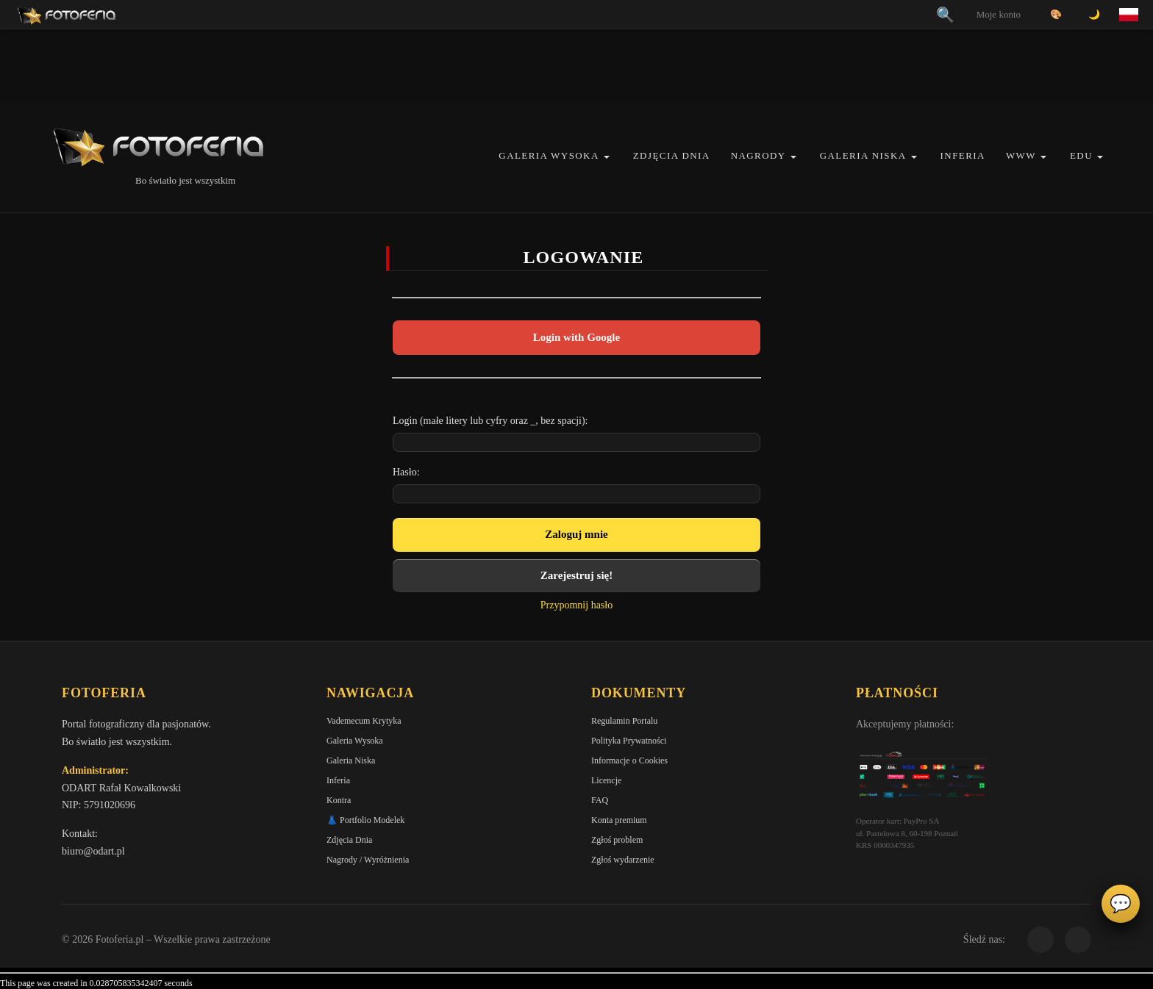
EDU (1081, 155)
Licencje (606, 780)
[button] (607, 156)
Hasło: (406, 472)
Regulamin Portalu (624, 721)
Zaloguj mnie (576, 534)
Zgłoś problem (617, 840)
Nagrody (758, 155)
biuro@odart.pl (93, 851)
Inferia (962, 155)
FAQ (599, 800)
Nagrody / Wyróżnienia (367, 860)
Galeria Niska (863, 155)
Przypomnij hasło (576, 605)
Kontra (338, 800)
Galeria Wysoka (549, 155)
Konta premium (619, 820)
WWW (1021, 155)
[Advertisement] (576, 66)
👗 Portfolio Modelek (365, 820)
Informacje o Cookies (629, 760)
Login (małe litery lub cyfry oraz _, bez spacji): (490, 420)
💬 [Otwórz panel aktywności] (1121, 903)
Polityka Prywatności (628, 741)
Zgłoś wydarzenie (622, 860)
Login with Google (576, 337)
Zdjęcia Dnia (671, 155)
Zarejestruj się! (576, 575)
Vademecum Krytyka (363, 721)
